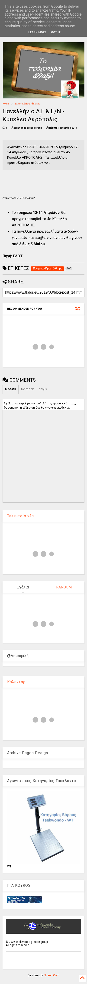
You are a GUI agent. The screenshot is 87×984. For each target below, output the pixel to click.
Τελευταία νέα (20, 516)
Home (6, 103)
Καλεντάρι (17, 682)
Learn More (37, 32)
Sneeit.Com (51, 975)
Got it (56, 32)
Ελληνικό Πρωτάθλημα (27, 103)
